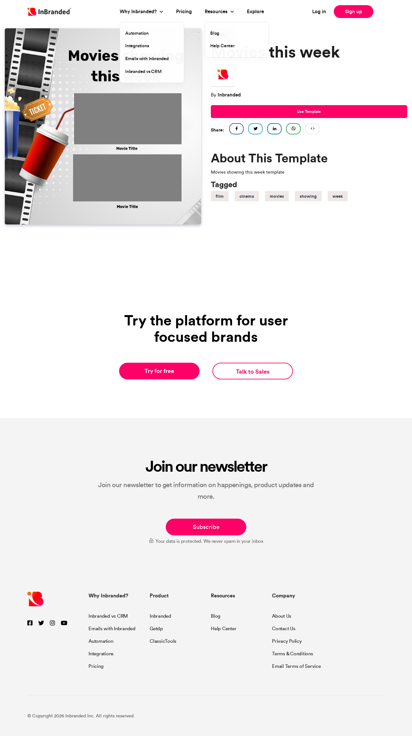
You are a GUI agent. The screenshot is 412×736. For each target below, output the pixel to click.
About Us (281, 616)
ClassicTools (163, 641)
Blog (215, 616)
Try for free (159, 371)
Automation (101, 641)
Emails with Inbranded (112, 629)
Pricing (184, 11)
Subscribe (206, 527)
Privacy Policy (287, 641)
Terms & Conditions (292, 654)
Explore (255, 11)
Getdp (156, 629)
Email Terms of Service (296, 666)
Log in (319, 11)
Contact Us (283, 629)
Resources (216, 11)
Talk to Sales (252, 371)
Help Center (223, 629)
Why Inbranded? (138, 11)
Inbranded (160, 616)
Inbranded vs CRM (108, 616)
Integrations (101, 654)
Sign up (353, 11)
